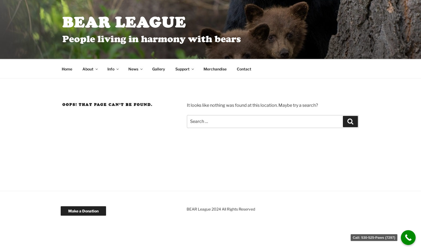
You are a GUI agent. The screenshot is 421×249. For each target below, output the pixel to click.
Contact (244, 69)
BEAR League (124, 22)
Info (113, 69)
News (135, 69)
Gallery (158, 69)
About (90, 69)
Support (185, 69)
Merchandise (215, 69)
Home (67, 69)
